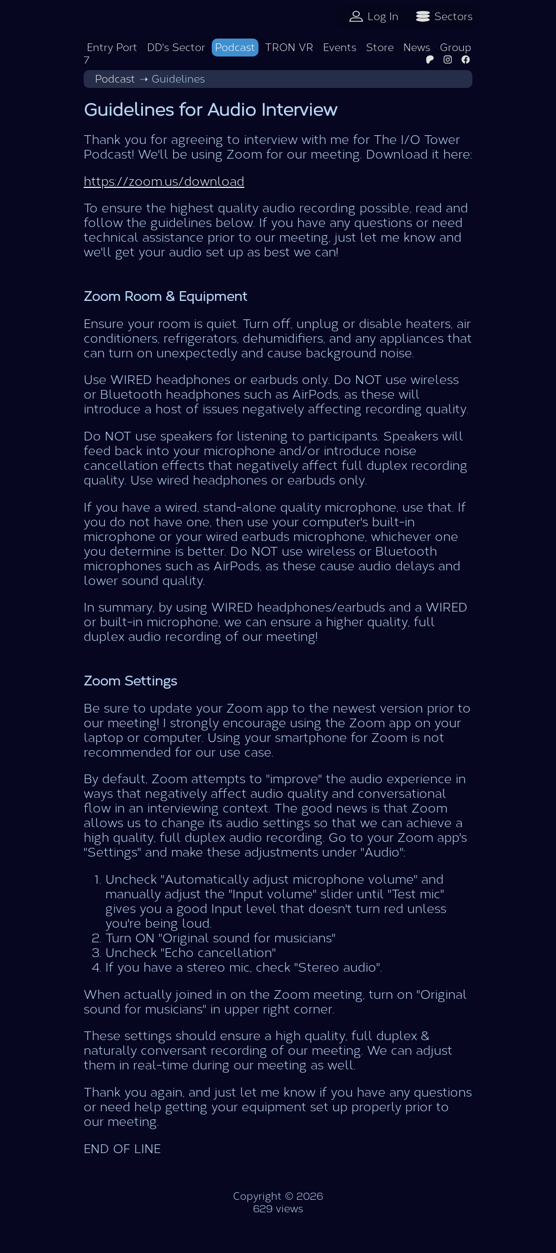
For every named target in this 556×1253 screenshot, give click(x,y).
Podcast (235, 47)
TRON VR (289, 47)
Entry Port (112, 47)
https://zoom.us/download (164, 181)
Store (380, 47)
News (416, 47)
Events (339, 47)
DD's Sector (176, 47)
